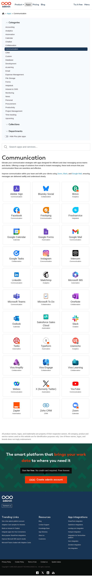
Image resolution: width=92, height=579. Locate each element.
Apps (9, 13)
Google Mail (77, 174)
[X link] (43, 573)
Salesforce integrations (75, 525)
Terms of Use (32, 562)
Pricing (36, 5)
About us (41, 535)
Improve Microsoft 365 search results (14, 539)
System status (56, 562)
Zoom (59, 174)
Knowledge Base (44, 528)
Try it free (78, 5)
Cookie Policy (19, 562)
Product (18, 5)
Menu (87, 5)
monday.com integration (75, 528)
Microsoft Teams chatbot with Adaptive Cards (16, 542)
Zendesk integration (74, 545)
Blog (43, 5)
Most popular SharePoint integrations (14, 535)
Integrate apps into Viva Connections (14, 532)
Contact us (7, 506)
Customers (42, 539)
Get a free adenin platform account (13, 521)
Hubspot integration (74, 532)
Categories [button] (13, 22)
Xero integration (73, 541)
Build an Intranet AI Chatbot (11, 528)
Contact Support (44, 525)
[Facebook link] (38, 573)
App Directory (43, 532)
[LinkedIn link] (48, 573)
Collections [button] (13, 124)
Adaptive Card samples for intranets (13, 525)
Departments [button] (14, 131)
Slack (65, 174)
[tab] (46, 22)
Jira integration (73, 548)
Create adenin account (46, 480)
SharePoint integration (75, 521)
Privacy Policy (6, 562)
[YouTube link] (54, 573)
